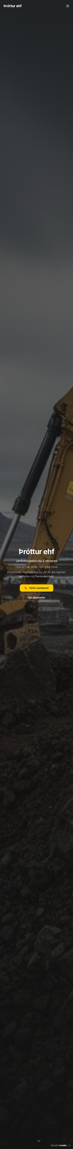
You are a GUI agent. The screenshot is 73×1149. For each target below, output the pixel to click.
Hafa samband (37, 587)
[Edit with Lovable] (59, 1145)
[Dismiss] (69, 1145)
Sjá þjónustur (36, 597)
